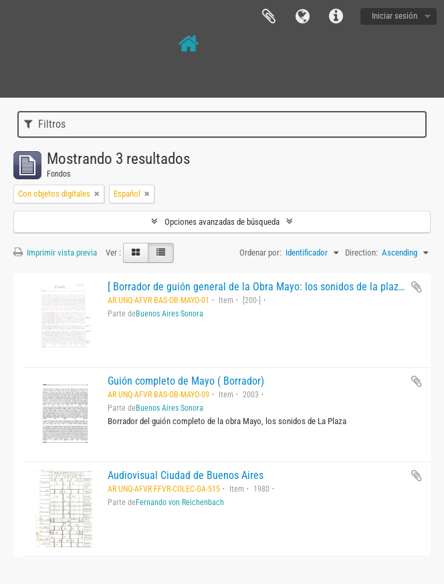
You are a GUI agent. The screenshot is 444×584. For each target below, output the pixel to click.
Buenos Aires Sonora (169, 313)
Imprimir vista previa (55, 253)
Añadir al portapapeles (416, 287)
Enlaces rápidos (335, 16)
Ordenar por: (260, 253)
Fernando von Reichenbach (180, 502)
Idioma (302, 16)
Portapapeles (269, 16)
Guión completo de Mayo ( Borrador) (186, 381)
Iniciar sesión (394, 16)
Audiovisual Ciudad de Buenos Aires (185, 475)
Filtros (45, 124)
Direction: (361, 253)
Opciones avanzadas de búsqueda (222, 222)
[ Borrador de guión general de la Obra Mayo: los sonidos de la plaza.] (258, 286)
